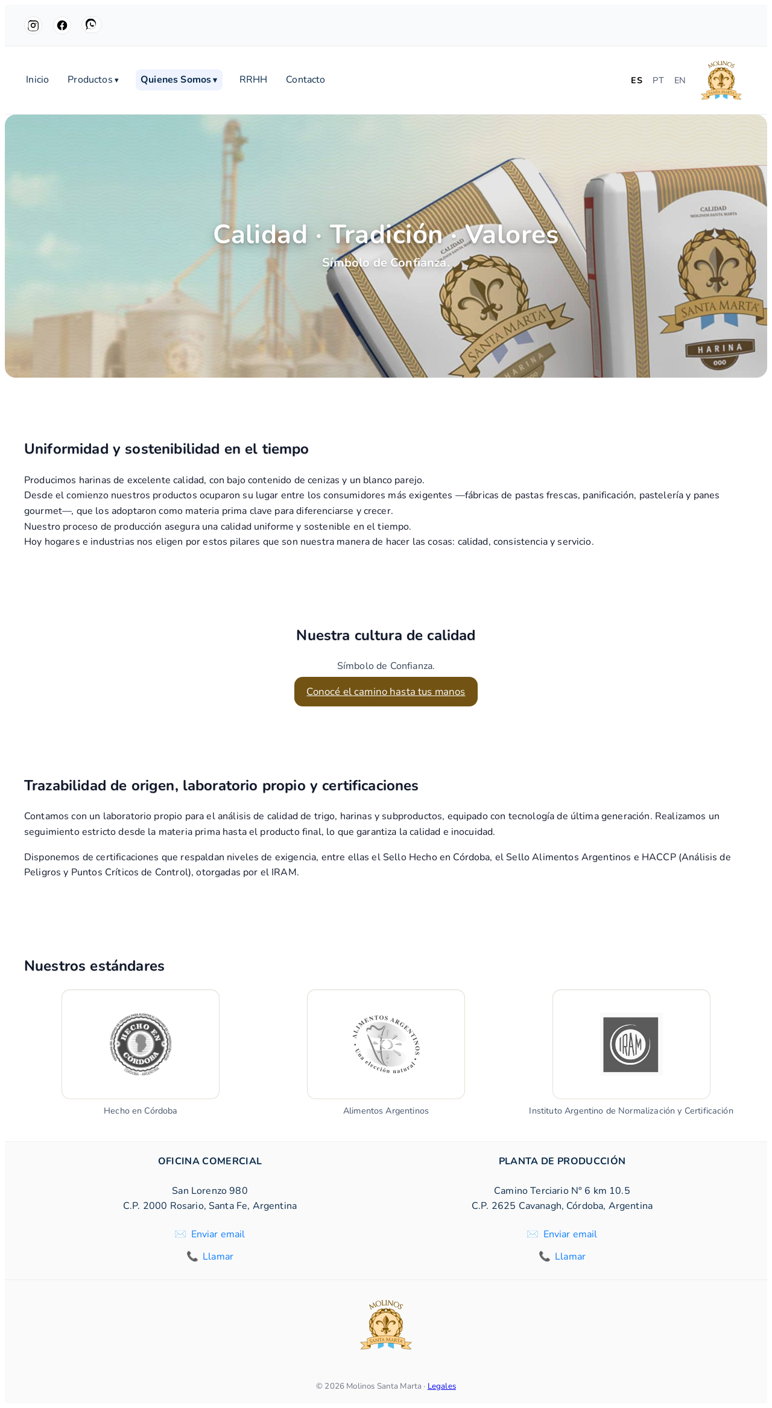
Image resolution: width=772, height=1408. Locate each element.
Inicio (37, 80)
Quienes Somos (179, 80)
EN (680, 80)
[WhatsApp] (91, 24)
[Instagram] (33, 25)
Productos (93, 80)
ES (636, 80)
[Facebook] (62, 25)
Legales (442, 1386)
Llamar (218, 1256)
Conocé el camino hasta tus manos (385, 692)
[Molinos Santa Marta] (721, 80)
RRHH (253, 80)
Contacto (305, 80)
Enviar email (218, 1234)
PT (658, 80)
